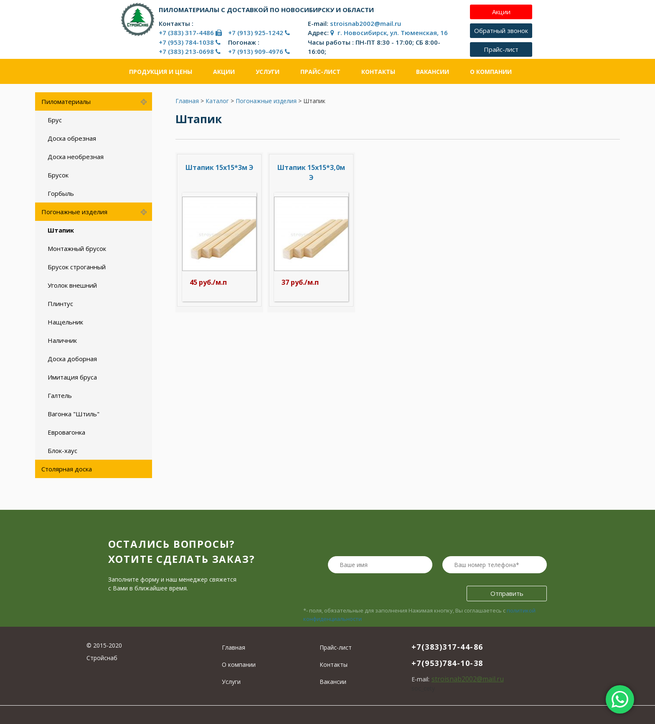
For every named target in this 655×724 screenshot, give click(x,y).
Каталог (217, 101)
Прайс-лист (320, 72)
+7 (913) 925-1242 (259, 32)
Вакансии (432, 72)
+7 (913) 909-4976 (259, 51)
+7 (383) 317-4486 (190, 32)
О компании (491, 72)
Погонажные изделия (266, 101)
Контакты (378, 72)
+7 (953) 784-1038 (190, 42)
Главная (187, 101)
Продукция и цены (160, 72)
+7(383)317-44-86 (447, 647)
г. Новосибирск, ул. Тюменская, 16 (389, 32)
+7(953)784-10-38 (447, 663)
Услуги (267, 72)
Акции (224, 72)
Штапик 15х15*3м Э (219, 167)
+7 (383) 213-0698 (190, 51)
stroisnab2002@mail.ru (365, 23)
